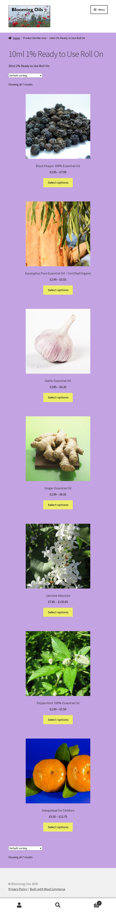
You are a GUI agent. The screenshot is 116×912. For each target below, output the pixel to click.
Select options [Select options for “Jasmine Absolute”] (58, 612)
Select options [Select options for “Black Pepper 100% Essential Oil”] (58, 182)
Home (16, 38)
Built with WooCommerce (47, 889)
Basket (89, 902)
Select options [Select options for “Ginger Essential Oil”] (58, 505)
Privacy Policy (17, 889)
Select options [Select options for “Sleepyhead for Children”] (58, 827)
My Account (19, 905)
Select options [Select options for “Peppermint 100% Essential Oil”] (58, 720)
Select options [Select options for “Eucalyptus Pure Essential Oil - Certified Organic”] (58, 290)
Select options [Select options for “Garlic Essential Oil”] (58, 397)
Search (58, 905)
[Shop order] (25, 75)
